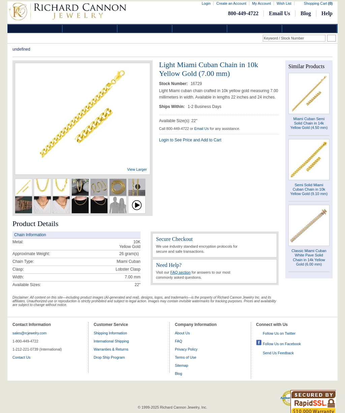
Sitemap (181, 365)
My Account (261, 3)
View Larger (137, 169)
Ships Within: (172, 106)
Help (327, 13)
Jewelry (199, 28)
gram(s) (129, 253)
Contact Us (21, 357)
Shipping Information (110, 333)
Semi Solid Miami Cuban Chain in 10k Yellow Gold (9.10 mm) (309, 189)
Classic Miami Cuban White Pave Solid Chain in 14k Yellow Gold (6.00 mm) (308, 257)
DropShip (309, 28)
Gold (90, 28)
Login (206, 3)
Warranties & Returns (111, 349)
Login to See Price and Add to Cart (190, 140)
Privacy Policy (186, 349)
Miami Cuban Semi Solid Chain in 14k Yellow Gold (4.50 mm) (309, 123)
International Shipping (111, 341)
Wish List (284, 3)
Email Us (279, 13)
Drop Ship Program (109, 357)
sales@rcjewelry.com (29, 333)
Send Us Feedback (278, 353)
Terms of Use (185, 357)
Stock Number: (174, 83)
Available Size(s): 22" (178, 120)
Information (254, 28)
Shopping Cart (318, 3)
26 (121, 253)
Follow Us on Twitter (279, 333)
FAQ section (180, 272)
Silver (145, 28)
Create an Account (231, 3)
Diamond (35, 28)
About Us (182, 333)
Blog (306, 13)
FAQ (178, 341)
